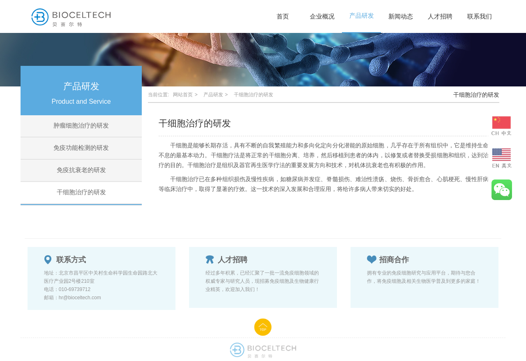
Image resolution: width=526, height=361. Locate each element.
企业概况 (322, 16)
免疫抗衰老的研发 (81, 169)
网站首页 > (186, 95)
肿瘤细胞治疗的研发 (81, 125)
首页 (283, 16)
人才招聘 (440, 16)
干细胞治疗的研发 (81, 192)
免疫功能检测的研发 (81, 147)
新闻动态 (400, 16)
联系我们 (479, 16)
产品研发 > (216, 95)
